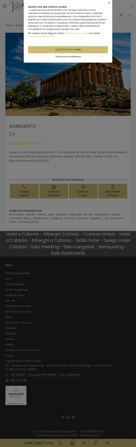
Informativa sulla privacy (41, 36)
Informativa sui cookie (76, 33)
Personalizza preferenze (68, 56)
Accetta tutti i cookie (68, 49)
